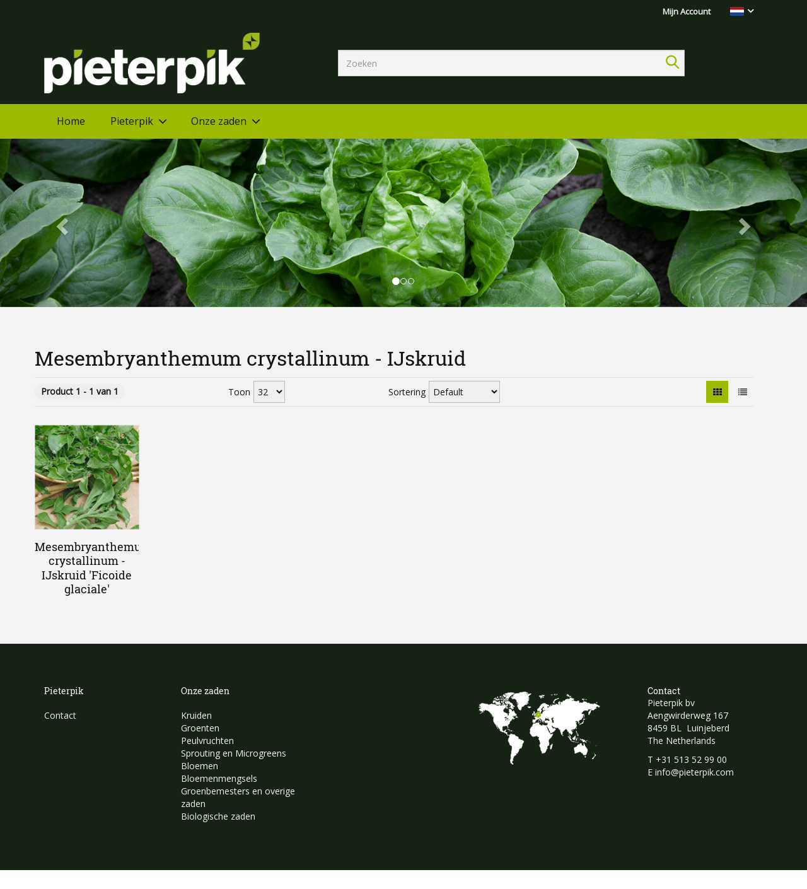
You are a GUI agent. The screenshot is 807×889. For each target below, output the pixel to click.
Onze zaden (219, 121)
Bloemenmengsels (219, 778)
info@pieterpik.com (694, 772)
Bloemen (199, 766)
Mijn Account (687, 11)
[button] (60, 223)
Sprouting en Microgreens (233, 753)
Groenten (200, 728)
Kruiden (196, 715)
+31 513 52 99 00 (691, 759)
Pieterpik (131, 121)
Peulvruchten (207, 741)
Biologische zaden (218, 816)
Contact (60, 715)
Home (71, 121)
